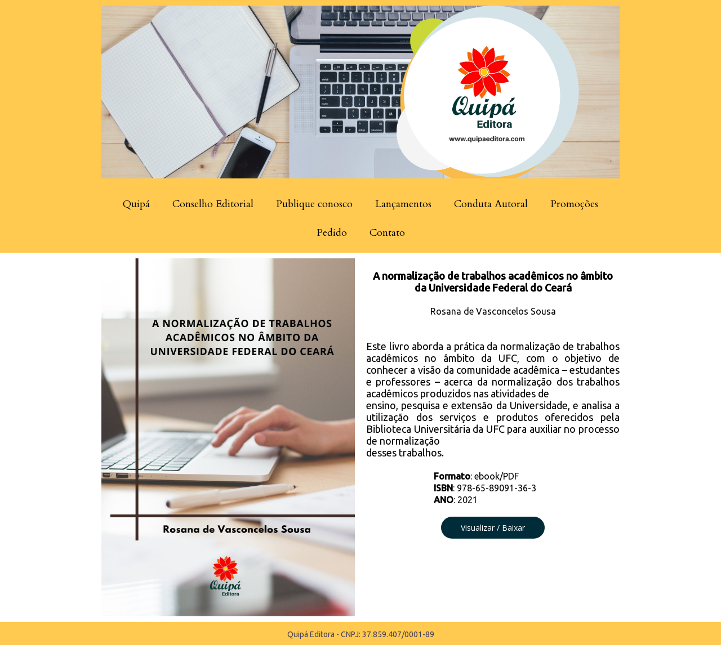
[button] (493, 528)
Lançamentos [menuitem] (403, 204)
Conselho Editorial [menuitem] (212, 204)
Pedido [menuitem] (332, 233)
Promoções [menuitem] (574, 204)
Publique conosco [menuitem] (314, 204)
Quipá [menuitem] (136, 204)
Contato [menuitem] (387, 233)
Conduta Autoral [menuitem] (491, 204)
